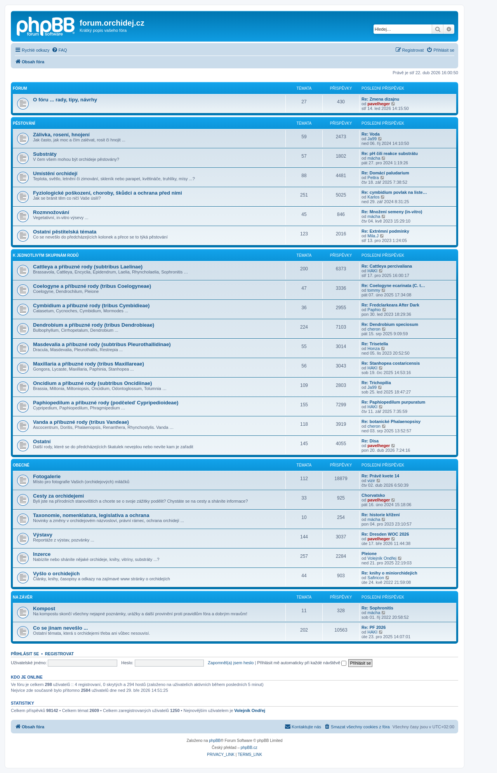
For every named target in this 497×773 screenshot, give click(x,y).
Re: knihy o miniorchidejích (389, 573)
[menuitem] (59, 50)
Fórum (20, 88)
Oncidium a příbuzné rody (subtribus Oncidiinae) (92, 383)
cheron (374, 329)
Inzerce (41, 554)
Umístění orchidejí (55, 173)
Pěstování (24, 123)
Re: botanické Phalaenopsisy (391, 421)
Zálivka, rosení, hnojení (61, 135)
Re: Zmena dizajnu (380, 99)
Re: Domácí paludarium (385, 173)
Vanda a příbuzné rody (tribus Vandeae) (81, 422)
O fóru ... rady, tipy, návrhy (65, 100)
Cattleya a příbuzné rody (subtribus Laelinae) (87, 267)
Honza (373, 348)
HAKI (372, 270)
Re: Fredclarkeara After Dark (390, 305)
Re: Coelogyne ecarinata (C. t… (393, 285)
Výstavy (42, 535)
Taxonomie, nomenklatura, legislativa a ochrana (91, 515)
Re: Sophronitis (377, 608)
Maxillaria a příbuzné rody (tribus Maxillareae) (88, 364)
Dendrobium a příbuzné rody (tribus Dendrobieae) (93, 325)
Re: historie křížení (380, 514)
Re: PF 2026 (373, 627)
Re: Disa (370, 441)
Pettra (373, 177)
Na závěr (23, 597)
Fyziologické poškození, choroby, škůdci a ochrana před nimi (107, 193)
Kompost (44, 608)
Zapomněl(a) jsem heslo (231, 662)
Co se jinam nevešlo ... (60, 628)
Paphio (374, 309)
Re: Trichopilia (376, 382)
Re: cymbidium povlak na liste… (394, 192)
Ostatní (41, 441)
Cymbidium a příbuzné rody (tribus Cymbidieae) (91, 305)
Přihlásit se (25, 653)
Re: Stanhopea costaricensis (390, 363)
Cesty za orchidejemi (58, 496)
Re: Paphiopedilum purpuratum (393, 402)
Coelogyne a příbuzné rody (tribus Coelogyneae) (92, 286)
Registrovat (59, 653)
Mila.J (373, 235)
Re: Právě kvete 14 (380, 476)
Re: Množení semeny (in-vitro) (391, 211)
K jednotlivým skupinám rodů (45, 255)
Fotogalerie (47, 476)
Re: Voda (370, 134)
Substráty (45, 154)
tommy (373, 290)
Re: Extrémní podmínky (385, 231)
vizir (371, 480)
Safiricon (375, 577)
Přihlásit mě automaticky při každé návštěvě (301, 662)
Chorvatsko (373, 495)
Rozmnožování (51, 212)
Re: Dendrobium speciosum (389, 324)
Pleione (369, 553)
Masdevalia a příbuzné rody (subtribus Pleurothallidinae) (102, 344)
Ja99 (372, 138)
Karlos (373, 197)
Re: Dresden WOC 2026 (385, 534)
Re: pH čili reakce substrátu (389, 153)
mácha (373, 158)
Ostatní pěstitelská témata (64, 232)
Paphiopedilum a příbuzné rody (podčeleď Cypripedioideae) (105, 403)
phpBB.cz (249, 747)
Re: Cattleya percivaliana (386, 266)
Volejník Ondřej (381, 558)
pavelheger (378, 103)
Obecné (21, 465)
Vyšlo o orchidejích (56, 573)
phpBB (215, 740)
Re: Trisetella (374, 343)
